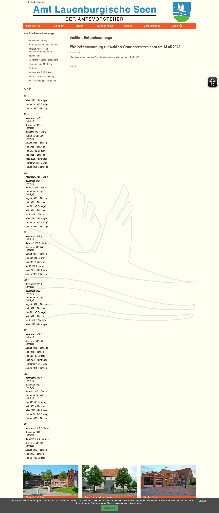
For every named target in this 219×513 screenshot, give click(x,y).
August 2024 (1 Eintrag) (36, 198)
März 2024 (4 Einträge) (36, 218)
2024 (26, 172)
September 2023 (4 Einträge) (34, 248)
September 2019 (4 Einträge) (34, 444)
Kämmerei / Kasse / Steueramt (43, 60)
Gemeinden (58, 25)
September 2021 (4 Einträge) (34, 342)
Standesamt (34, 55)
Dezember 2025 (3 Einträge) (33, 119)
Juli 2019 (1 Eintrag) (34, 453)
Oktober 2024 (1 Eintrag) (36, 187)
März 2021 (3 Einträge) (36, 360)
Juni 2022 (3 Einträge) (35, 312)
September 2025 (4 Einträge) (34, 137)
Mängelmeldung (152, 25)
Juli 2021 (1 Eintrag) (34, 352)
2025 (26, 114)
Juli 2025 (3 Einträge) (35, 146)
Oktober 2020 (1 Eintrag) (36, 391)
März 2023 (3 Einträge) (36, 270)
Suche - (177, 25)
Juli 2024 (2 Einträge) (35, 202)
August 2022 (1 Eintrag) (36, 304)
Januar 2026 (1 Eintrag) (36, 108)
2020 (26, 374)
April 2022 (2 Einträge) (35, 320)
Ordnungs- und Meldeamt (40, 64)
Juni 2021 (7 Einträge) (35, 356)
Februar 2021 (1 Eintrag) (36, 364)
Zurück (73, 66)
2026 (26, 96)
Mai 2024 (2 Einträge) (35, 210)
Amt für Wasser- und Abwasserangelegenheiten (41, 50)
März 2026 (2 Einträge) (36, 100)
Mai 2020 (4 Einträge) (35, 406)
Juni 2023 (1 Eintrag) (35, 258)
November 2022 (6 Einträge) (34, 292)
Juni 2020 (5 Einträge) (35, 402)
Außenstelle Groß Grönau (40, 72)
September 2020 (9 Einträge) (34, 397)
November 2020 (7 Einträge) (34, 386)
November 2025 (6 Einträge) (34, 126)
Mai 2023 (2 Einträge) (35, 262)
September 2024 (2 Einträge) (34, 193)
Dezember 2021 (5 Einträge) (33, 335)
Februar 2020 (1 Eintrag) (36, 414)
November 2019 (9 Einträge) (34, 433)
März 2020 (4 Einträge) (36, 410)
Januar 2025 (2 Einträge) (37, 166)
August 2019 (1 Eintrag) (36, 449)
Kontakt (41, 2)
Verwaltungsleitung (38, 40)
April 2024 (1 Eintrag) (35, 214)
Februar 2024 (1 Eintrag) (36, 222)
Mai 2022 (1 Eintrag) (34, 316)
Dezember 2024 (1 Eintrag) (37, 176)
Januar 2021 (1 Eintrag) (36, 368)
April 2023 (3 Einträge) (35, 266)
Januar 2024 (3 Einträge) (37, 226)
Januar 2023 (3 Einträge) (37, 274)
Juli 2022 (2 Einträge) (35, 308)
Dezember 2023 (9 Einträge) (33, 238)
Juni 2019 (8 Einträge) (35, 457)
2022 (26, 280)
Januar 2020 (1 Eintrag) (36, 418)
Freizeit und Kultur (103, 25)
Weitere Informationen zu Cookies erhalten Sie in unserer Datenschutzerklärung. (140, 502)
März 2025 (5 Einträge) (36, 158)
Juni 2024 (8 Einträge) (35, 206)
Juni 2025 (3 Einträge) (35, 150)
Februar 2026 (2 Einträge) (37, 104)
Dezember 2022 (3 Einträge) (33, 285)
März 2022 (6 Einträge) (36, 324)
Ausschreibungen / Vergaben (42, 80)
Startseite (32, 2)
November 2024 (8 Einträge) (34, 182)
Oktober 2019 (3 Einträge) (37, 439)
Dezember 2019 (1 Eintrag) (37, 428)
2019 (26, 424)
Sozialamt (33, 68)
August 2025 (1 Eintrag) (36, 142)
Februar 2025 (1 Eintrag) (36, 162)
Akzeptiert (109, 508)
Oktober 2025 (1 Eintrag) (36, 132)
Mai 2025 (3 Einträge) (35, 154)
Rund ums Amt (33, 25)
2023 (26, 232)
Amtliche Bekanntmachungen (42, 76)
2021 (26, 330)
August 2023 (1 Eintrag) (36, 254)
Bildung (128, 25)
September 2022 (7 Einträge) (34, 299)
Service (79, 25)
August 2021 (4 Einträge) (37, 348)
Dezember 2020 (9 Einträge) (33, 379)
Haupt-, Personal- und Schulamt (43, 44)
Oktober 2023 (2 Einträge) (37, 243)
